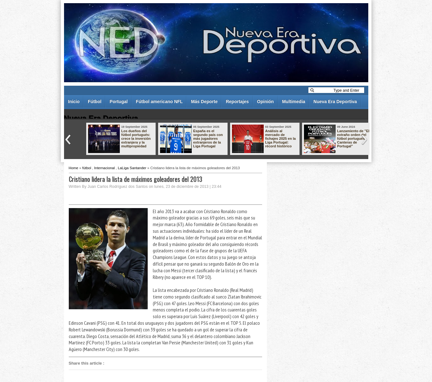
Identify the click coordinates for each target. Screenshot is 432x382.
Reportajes (237, 101)
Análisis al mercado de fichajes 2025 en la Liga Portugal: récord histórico (280, 138)
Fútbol (94, 101)
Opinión (265, 101)
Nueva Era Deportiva (335, 101)
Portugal (119, 101)
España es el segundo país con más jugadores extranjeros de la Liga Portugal (208, 138)
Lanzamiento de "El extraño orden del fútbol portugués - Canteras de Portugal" (353, 138)
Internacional (104, 168)
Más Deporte (204, 101)
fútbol (86, 168)
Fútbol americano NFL (159, 101)
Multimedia (293, 101)
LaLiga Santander (132, 168)
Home (73, 168)
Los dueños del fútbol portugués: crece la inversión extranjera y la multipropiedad (136, 138)
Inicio (74, 101)
